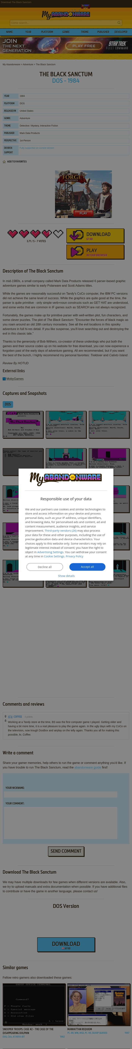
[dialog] (66, 524)
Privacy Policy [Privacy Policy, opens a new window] (75, 556)
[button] (66, 575)
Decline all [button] (45, 567)
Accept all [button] (87, 567)
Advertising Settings (50, 552)
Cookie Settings (54, 556)
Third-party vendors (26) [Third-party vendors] (61, 530)
